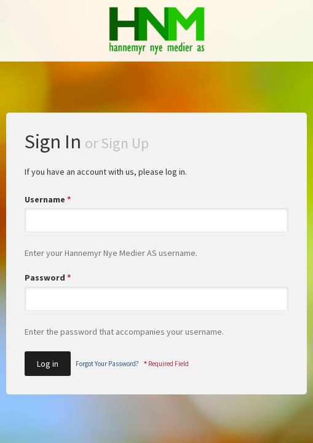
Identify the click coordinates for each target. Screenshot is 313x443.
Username (48, 199)
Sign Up (125, 143)
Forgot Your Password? (107, 363)
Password (48, 277)
